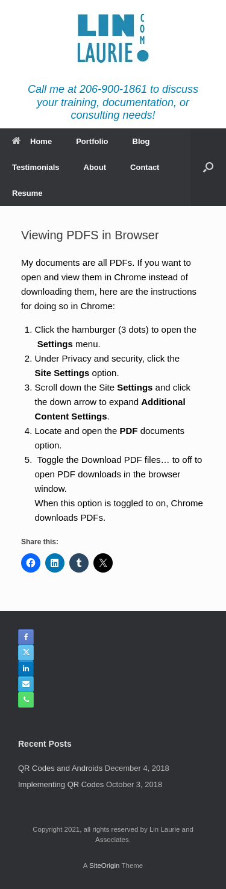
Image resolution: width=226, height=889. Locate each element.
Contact (144, 167)
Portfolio (92, 141)
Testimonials (36, 167)
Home (32, 141)
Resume (27, 193)
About (95, 167)
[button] (208, 167)
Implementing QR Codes (61, 784)
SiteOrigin (104, 865)
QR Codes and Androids (60, 768)
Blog (141, 141)
